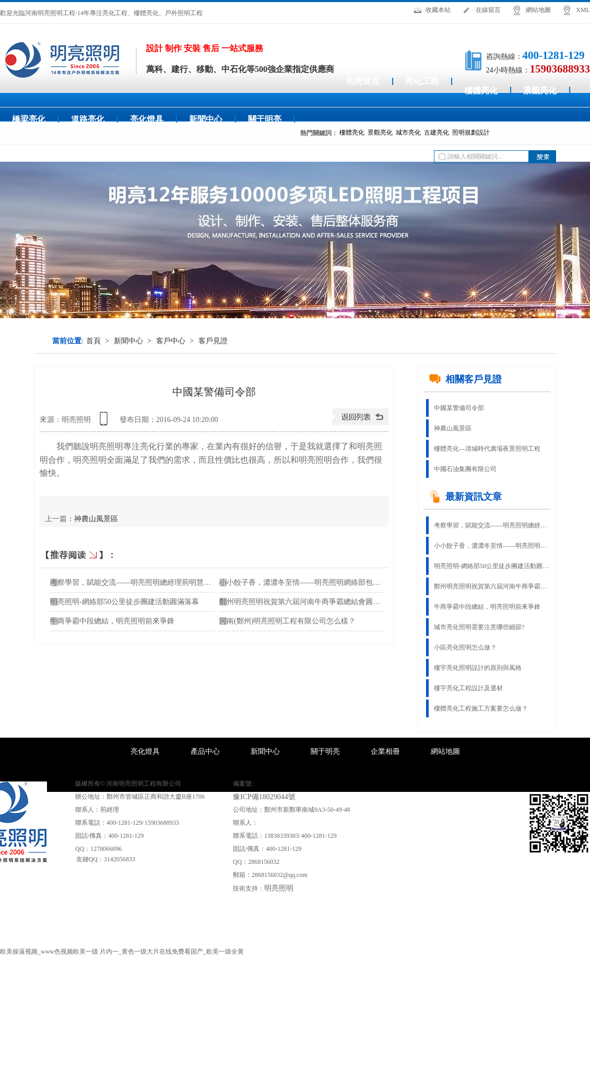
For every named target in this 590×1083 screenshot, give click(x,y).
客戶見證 (213, 341)
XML (583, 10)
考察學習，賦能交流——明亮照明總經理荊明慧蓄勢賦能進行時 (152, 582)
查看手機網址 (105, 422)
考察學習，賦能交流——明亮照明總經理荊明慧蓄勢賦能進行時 (491, 525)
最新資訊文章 (465, 496)
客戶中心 (170, 341)
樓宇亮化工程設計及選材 (468, 688)
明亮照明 (278, 888)
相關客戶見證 (465, 379)
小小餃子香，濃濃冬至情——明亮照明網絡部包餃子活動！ (314, 582)
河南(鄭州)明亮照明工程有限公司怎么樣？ (287, 621)
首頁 (93, 341)
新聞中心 (205, 119)
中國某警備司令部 (459, 408)
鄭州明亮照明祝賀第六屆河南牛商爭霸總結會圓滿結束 (307, 602)
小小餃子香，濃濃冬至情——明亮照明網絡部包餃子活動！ (491, 545)
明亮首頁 (363, 81)
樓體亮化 (481, 90)
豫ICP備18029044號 (264, 797)
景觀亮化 (540, 90)
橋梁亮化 (28, 119)
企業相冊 (385, 751)
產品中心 (205, 751)
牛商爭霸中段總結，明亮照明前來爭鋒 (112, 621)
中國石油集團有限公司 (465, 469)
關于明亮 (264, 119)
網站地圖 (538, 10)
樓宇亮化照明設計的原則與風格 (478, 667)
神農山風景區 (96, 519)
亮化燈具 (146, 119)
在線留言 (488, 10)
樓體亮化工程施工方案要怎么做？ (481, 708)
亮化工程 (422, 81)
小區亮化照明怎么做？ (465, 647)
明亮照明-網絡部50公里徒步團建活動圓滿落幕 (124, 602)
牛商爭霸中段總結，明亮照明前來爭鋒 (487, 606)
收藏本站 (438, 10)
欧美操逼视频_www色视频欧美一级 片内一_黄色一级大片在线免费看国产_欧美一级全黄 (122, 951)
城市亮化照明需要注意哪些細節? (479, 627)
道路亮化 (87, 119)
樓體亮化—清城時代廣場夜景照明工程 (487, 448)
